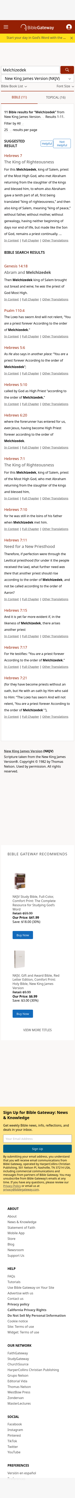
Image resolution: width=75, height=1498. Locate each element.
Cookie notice (18, 1321)
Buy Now (23, 935)
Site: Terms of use (21, 1326)
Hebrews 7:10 (15, 509)
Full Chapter (30, 240)
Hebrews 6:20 (15, 415)
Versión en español (22, 1473)
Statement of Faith (21, 1227)
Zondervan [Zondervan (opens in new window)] (16, 1398)
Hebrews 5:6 (14, 347)
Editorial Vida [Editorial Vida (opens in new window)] (17, 1381)
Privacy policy (18, 1304)
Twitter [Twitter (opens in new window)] (13, 1446)
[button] (69, 27)
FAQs (11, 1276)
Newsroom (16, 1250)
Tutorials (14, 1282)
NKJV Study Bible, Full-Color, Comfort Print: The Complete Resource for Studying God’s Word (34, 902)
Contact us (16, 1298)
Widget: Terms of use (23, 1332)
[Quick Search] (30, 70)
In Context (11, 240)
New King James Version (23, 751)
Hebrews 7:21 (15, 677)
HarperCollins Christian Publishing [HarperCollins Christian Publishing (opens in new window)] (33, 1370)
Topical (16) (55, 97)
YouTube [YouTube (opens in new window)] (14, 1452)
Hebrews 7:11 (15, 540)
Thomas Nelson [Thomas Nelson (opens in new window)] (19, 1387)
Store (12, 1238)
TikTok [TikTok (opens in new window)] (12, 1441)
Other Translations (55, 240)
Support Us (16, 1255)
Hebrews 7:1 (14, 458)
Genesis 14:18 (16, 266)
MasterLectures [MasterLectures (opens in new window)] (19, 1403)
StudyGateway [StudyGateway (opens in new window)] (18, 1359)
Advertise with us (20, 1293)
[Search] (67, 70)
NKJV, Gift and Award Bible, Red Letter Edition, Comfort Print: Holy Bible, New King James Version (36, 981)
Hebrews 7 (13, 155)
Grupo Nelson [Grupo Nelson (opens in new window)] (18, 1375)
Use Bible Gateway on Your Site (31, 1287)
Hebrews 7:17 (15, 647)
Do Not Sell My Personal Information (37, 1315)
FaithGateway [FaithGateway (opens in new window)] (18, 1353)
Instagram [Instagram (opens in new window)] (15, 1430)
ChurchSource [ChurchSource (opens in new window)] (18, 1364)
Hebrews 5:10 (15, 384)
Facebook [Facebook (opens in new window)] (15, 1424)
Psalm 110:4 (14, 310)
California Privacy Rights (27, 1310)
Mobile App (16, 1233)
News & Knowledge (22, 1222)
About (12, 1216)
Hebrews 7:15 (15, 610)
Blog (11, 1244)
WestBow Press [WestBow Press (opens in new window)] (19, 1392)
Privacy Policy (12, 1186)
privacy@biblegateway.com (21, 1189)
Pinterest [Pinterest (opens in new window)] (14, 1435)
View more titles (37, 1030)
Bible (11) (19, 97)
